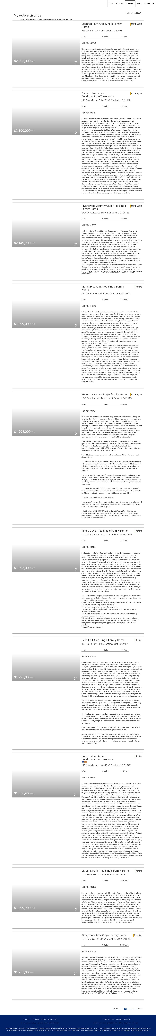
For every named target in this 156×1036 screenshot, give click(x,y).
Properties (130, 3)
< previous (116, 1009)
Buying (147, 3)
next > (140, 1009)
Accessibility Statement (105, 1023)
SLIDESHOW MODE (134, 13)
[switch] (75, 62)
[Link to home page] (3, 3)
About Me (119, 3)
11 (136, 1009)
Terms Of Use (108, 1019)
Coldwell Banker (31, 1019)
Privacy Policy (123, 1019)
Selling (139, 3)
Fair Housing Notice (128, 1023)
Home (111, 3)
